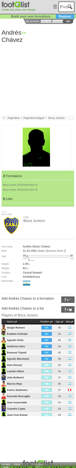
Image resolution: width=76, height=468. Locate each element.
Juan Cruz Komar (17, 414)
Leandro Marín (15, 371)
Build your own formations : (42, 16)
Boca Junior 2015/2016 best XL (20, 184)
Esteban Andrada (17, 333)
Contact (6, 464)
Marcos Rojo (14, 383)
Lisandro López (16, 408)
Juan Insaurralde (17, 402)
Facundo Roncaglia (18, 396)
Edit (24, 32)
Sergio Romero (16, 327)
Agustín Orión (15, 340)
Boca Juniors (56, 117)
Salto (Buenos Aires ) (51, 250)
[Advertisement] (36, 79)
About (17, 464)
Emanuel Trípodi (17, 352)
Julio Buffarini (15, 377)
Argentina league (34, 117)
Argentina (13, 117)
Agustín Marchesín (18, 358)
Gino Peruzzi (14, 365)
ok (68, 21)
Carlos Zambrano (17, 390)
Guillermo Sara (16, 346)
